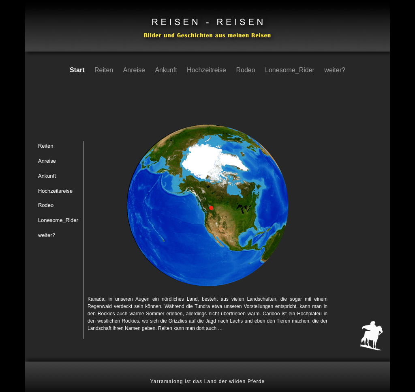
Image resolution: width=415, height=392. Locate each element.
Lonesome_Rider (290, 70)
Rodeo (246, 70)
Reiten (104, 70)
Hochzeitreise (207, 70)
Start (78, 70)
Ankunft (167, 70)
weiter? (334, 70)
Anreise (135, 70)
